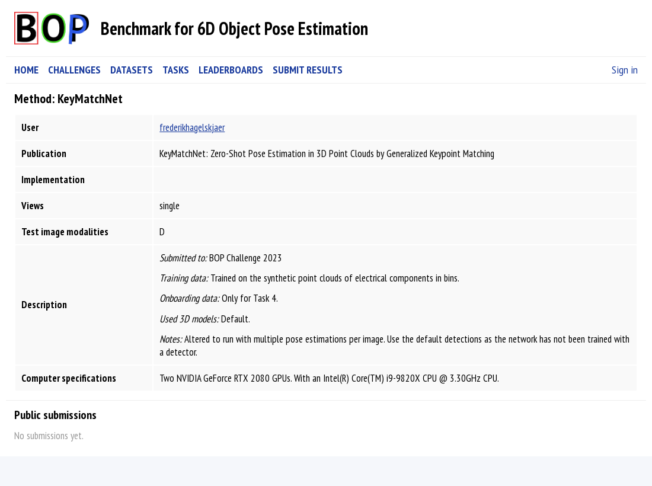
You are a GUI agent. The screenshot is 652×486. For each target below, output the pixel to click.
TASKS (175, 69)
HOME (26, 69)
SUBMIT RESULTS (308, 69)
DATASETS (131, 69)
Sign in (625, 69)
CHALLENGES (74, 69)
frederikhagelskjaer (192, 127)
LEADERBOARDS (231, 69)
